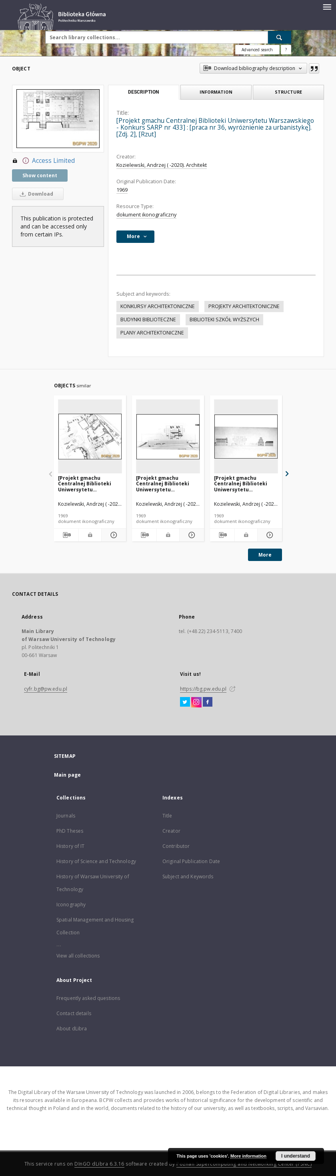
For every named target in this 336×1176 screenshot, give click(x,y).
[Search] (279, 37)
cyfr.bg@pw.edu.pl (45, 688)
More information (248, 1156)
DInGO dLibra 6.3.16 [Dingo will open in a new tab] (99, 1163)
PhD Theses (69, 830)
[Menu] (327, 6)
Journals (65, 815)
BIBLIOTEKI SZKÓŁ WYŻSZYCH (224, 319)
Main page (67, 774)
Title (167, 815)
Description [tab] (143, 92)
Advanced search (257, 49)
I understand (295, 1156)
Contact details (73, 1013)
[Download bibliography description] (66, 535)
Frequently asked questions (88, 998)
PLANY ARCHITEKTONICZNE (152, 332)
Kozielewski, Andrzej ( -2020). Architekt (161, 165)
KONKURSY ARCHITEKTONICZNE (157, 306)
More (265, 554)
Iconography (71, 904)
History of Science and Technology (96, 861)
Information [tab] (216, 92)
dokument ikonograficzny (146, 214)
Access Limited (43, 160)
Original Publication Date (191, 861)
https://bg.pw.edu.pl (203, 688)
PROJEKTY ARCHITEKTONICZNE (244, 306)
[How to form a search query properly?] (286, 49)
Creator (171, 830)
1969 (122, 189)
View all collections (78, 955)
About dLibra (71, 1028)
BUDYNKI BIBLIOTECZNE (148, 319)
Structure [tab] (288, 92)
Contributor (176, 846)
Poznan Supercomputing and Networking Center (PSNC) (244, 1163)
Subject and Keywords (187, 876)
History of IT (70, 846)
